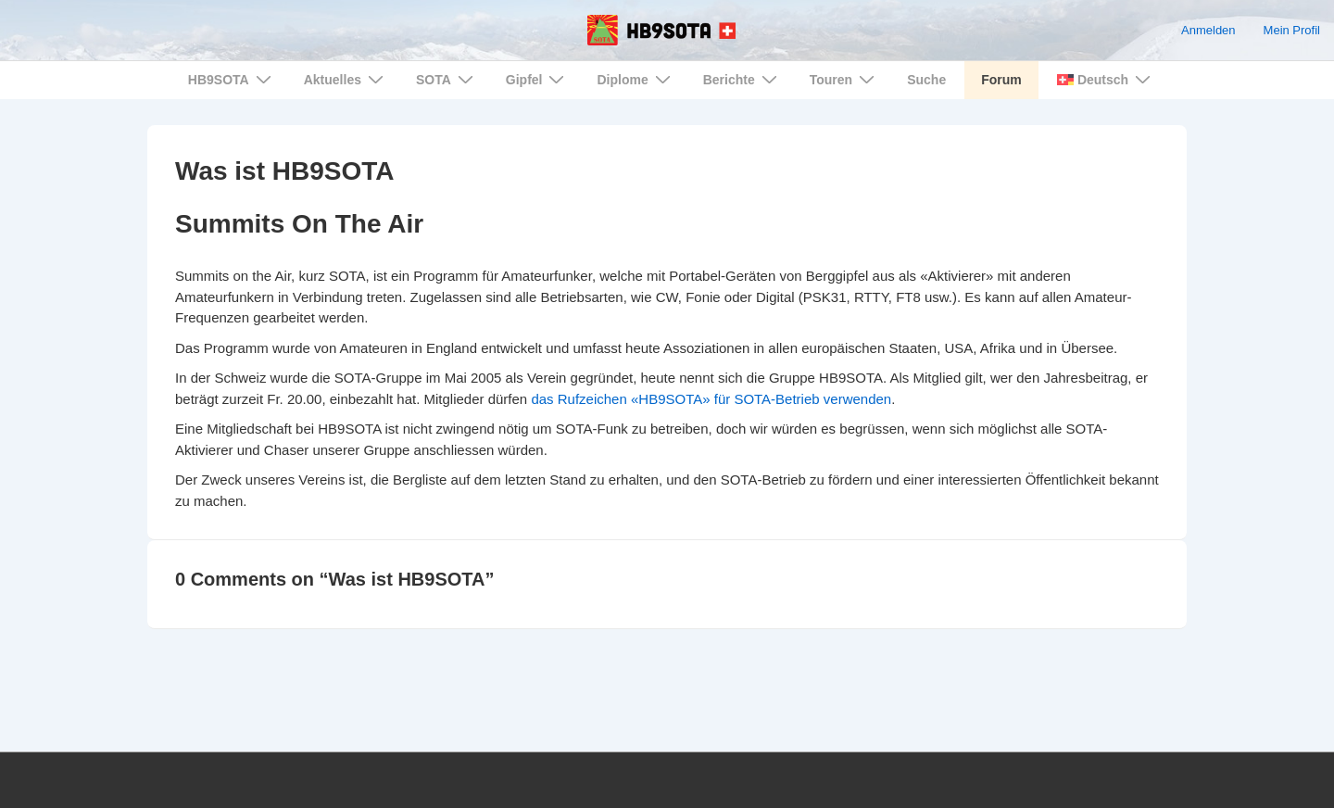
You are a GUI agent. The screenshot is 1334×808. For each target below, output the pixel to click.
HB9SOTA (232, 79)
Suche (926, 79)
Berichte (742, 79)
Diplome (635, 79)
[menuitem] (1102, 80)
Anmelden (1208, 30)
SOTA (447, 79)
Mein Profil (1292, 30)
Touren (844, 79)
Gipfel (538, 79)
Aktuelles (346, 79)
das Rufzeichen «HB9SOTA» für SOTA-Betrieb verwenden (711, 399)
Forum (1001, 79)
